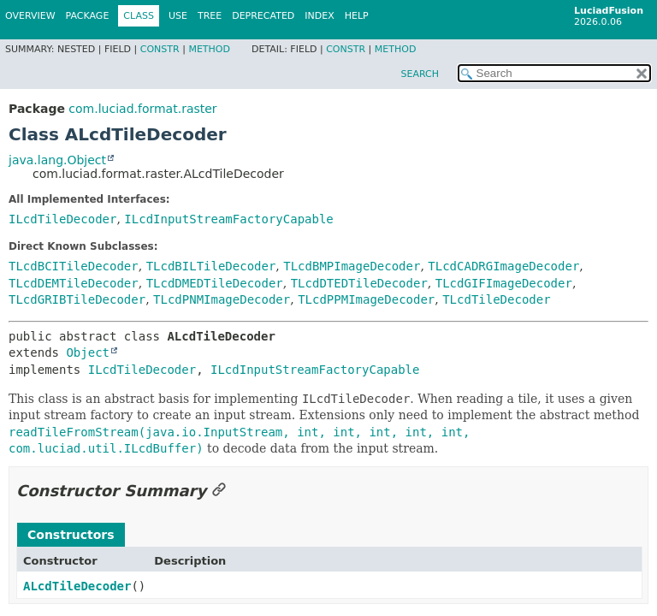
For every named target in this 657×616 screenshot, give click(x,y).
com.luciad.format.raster (142, 109)
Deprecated (263, 15)
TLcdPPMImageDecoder (366, 299)
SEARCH (419, 74)
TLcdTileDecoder (496, 299)
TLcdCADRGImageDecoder (503, 266)
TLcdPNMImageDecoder (221, 299)
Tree (210, 15)
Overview (30, 15)
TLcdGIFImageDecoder (503, 283)
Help (357, 15)
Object (88, 352)
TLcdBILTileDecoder (211, 266)
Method (209, 49)
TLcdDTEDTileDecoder (359, 283)
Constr (160, 49)
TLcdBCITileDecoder (74, 266)
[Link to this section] (219, 491)
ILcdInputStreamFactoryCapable (228, 219)
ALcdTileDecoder (77, 586)
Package (88, 15)
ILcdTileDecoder (62, 219)
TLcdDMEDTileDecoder (214, 283)
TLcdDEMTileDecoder (74, 283)
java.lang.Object (57, 160)
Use (178, 15)
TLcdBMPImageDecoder (351, 266)
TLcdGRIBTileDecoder (77, 299)
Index (319, 15)
